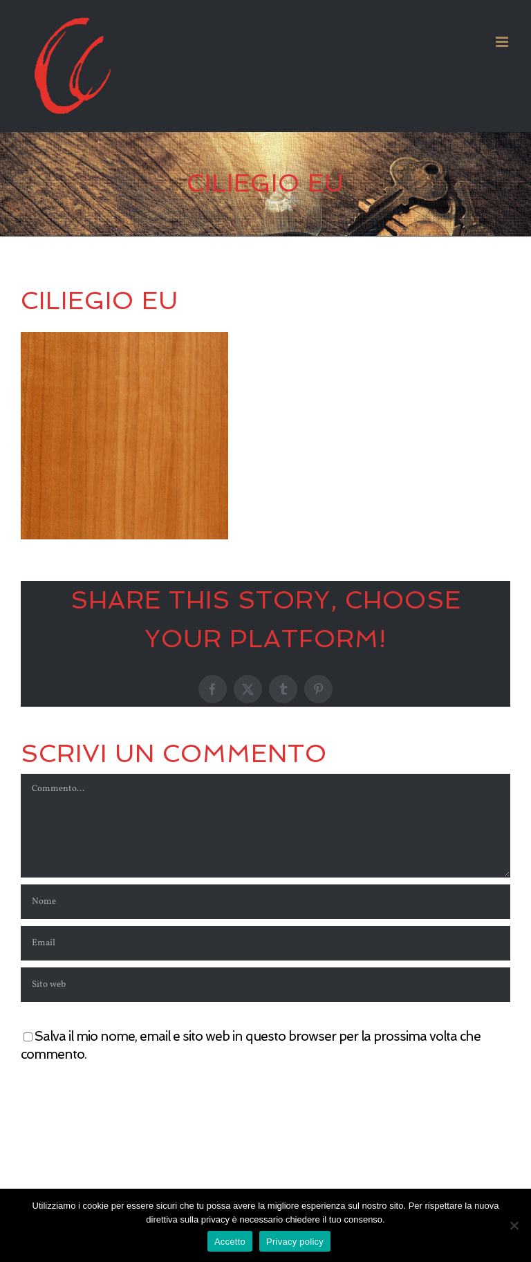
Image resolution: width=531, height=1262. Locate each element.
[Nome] (265, 901)
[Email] (265, 943)
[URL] (265, 984)
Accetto (229, 1241)
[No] (514, 1225)
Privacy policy (295, 1241)
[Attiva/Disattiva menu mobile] (503, 42)
